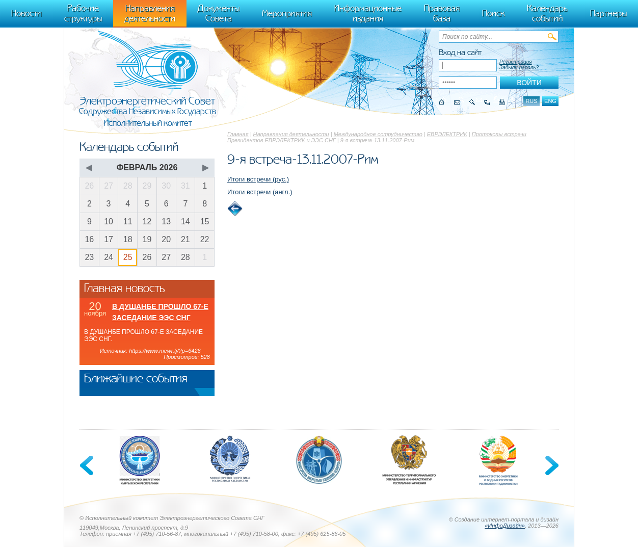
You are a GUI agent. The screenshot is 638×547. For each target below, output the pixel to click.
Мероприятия (287, 13)
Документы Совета (219, 13)
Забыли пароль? (519, 67)
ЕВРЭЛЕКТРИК (447, 134)
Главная (238, 134)
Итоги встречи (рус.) (258, 179)
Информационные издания (368, 13)
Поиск (493, 13)
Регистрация (515, 62)
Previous (87, 465)
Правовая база (442, 13)
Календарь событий (547, 13)
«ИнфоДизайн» (505, 526)
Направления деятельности (291, 134)
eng (550, 101)
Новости (26, 13)
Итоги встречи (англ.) (260, 192)
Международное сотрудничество (378, 134)
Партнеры (608, 13)
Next (551, 465)
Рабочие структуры (83, 13)
